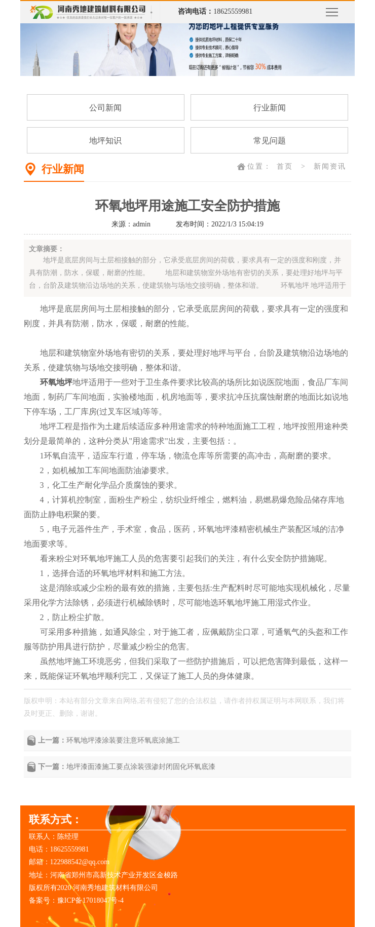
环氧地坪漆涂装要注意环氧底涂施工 (123, 740)
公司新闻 (105, 107)
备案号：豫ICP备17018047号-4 (76, 900)
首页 (285, 166)
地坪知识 (105, 140)
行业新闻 (269, 107)
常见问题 (269, 140)
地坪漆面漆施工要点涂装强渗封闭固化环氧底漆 (140, 766)
